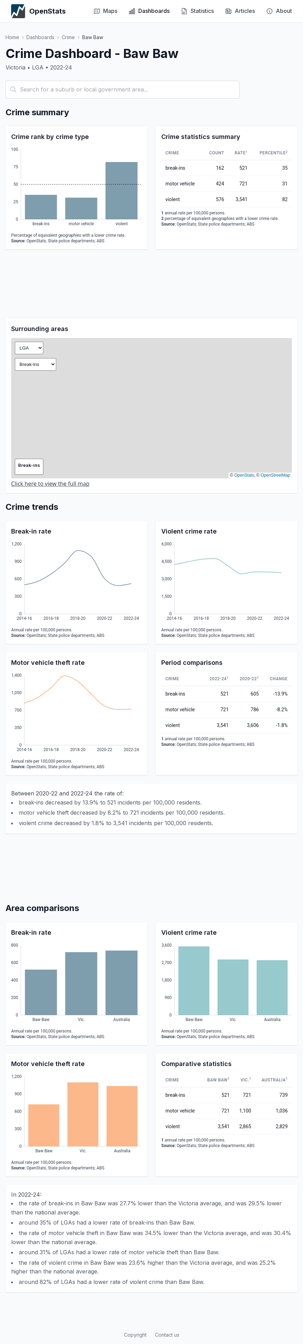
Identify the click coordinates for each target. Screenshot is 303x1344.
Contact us (167, 1335)
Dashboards (40, 37)
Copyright (135, 1335)
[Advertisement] (151, 284)
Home (12, 37)
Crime (68, 37)
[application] (76, 188)
